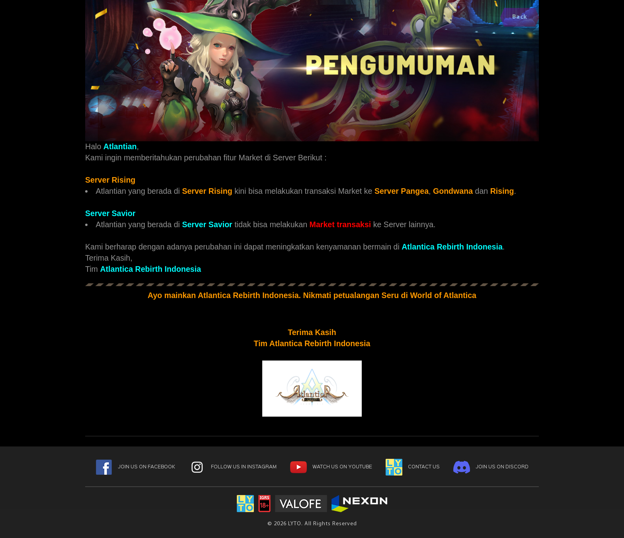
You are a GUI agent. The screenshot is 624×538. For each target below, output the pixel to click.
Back (519, 17)
